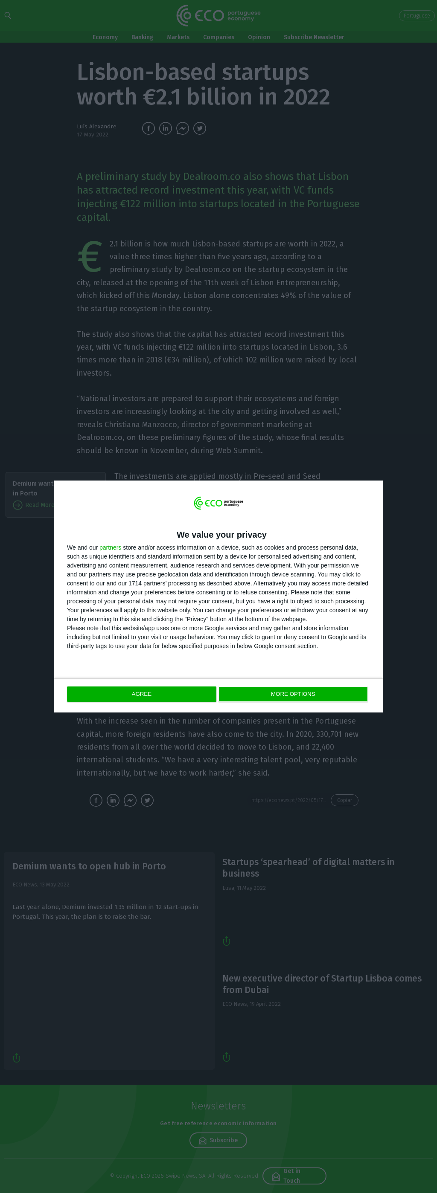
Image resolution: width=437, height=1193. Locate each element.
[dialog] (218, 596)
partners (110, 548)
